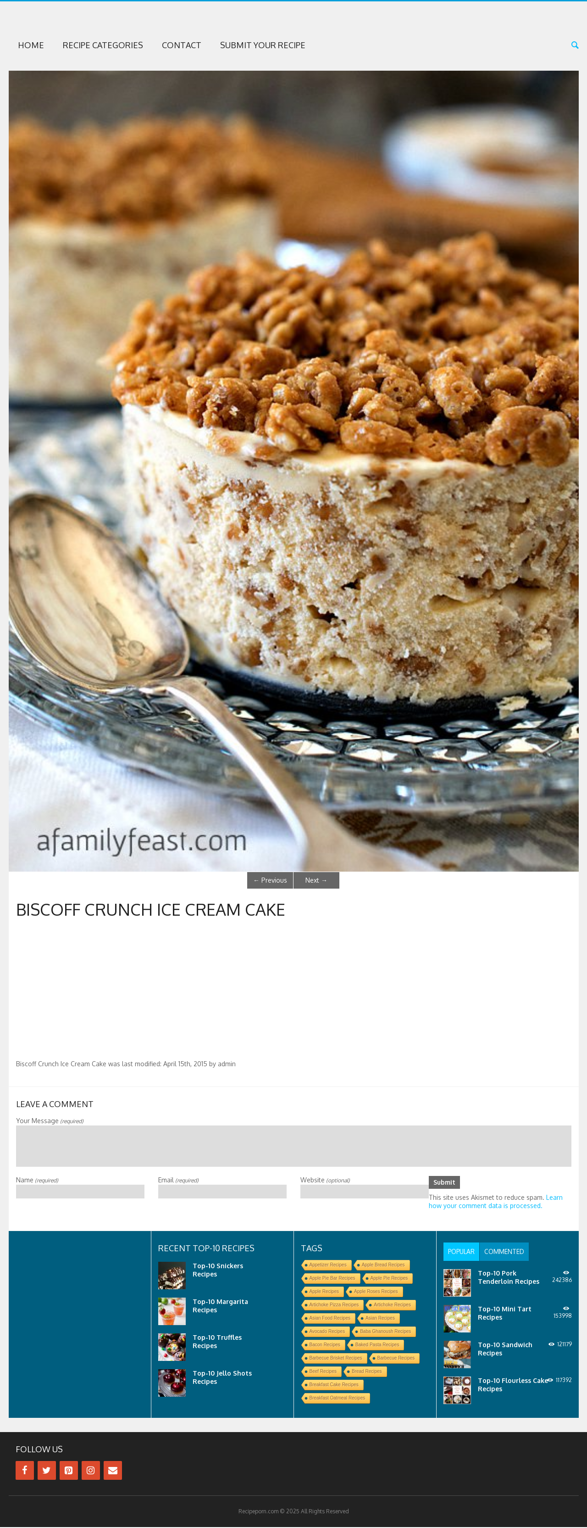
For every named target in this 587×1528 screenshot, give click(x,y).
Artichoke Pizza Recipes (334, 1305)
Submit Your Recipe (262, 45)
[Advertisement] (293, 991)
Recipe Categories (103, 45)
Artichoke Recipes (392, 1305)
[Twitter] (47, 1471)
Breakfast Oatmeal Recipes (337, 1398)
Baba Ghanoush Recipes (385, 1332)
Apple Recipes (324, 1292)
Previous (270, 880)
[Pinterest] (69, 1471)
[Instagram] (91, 1471)
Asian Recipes (380, 1318)
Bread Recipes (367, 1372)
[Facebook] (25, 1471)
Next (316, 880)
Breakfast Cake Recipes (334, 1385)
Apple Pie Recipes (389, 1279)
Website (325, 1180)
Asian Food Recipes (330, 1318)
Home (31, 45)
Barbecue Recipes (396, 1358)
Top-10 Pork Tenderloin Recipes (508, 1278)
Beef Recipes (323, 1372)
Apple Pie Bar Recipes (332, 1279)
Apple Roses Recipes (376, 1292)
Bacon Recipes (325, 1345)
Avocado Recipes (327, 1332)
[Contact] (113, 1471)
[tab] (462, 1252)
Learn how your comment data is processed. (496, 1202)
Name (37, 1180)
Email (178, 1180)
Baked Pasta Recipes (377, 1345)
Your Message (49, 1121)
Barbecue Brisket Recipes (336, 1358)
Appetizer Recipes (328, 1265)
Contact (181, 45)
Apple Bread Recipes (383, 1265)
